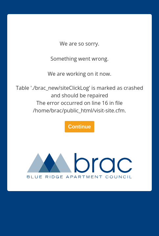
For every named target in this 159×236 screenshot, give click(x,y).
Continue (79, 126)
